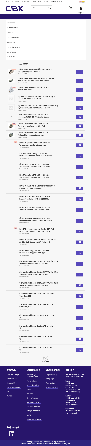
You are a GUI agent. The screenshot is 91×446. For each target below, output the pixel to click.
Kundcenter (15, 2)
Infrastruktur (12, 28)
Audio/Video (11, 23)
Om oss (8, 2)
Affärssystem (26, 444)
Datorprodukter (13, 37)
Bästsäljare (11, 52)
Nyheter (46, 2)
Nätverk (10, 32)
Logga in (81, 13)
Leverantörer (37, 2)
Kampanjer (11, 57)
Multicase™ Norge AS (62, 444)
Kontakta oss (26, 2)
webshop (38, 444)
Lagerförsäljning (13, 47)
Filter (25, 64)
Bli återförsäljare (56, 2)
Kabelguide (11, 42)
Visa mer (45, 362)
